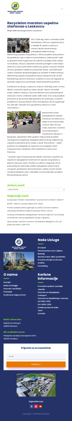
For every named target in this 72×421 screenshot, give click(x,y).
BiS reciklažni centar (14, 332)
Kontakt (41, 313)
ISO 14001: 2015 (44, 304)
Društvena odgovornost (15, 295)
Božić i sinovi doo (12, 319)
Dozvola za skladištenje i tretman (53, 298)
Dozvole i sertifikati (12, 288)
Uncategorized (23, 31)
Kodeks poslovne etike (48, 307)
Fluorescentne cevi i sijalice (50, 251)
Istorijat (7, 282)
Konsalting (43, 266)
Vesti (40, 310)
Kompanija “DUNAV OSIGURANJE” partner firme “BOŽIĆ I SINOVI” (35, 200)
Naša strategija (11, 285)
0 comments (36, 31)
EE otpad (42, 247)
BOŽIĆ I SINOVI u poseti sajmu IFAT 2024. (25, 203)
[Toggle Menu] (62, 9)
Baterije (41, 254)
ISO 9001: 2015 (44, 301)
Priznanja (8, 292)
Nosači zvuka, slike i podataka (51, 257)
